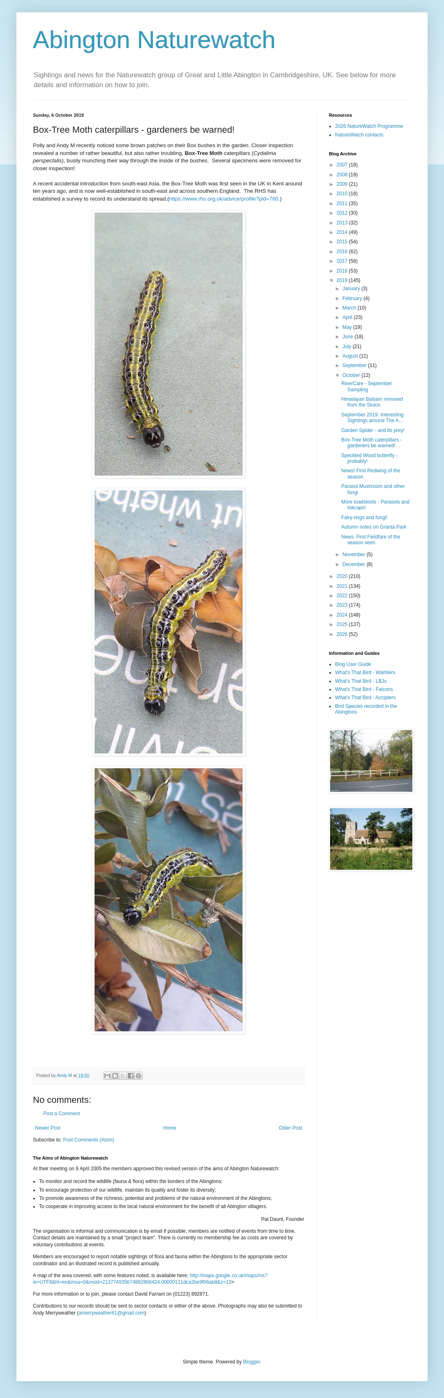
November (354, 554)
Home (169, 1128)
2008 (343, 175)
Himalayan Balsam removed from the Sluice (372, 402)
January (351, 288)
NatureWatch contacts (359, 135)
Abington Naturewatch (154, 39)
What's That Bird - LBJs (360, 681)
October (351, 375)
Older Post (290, 1128)
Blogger (251, 1362)
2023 (343, 605)
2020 (343, 576)
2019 (343, 280)
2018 (343, 271)
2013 (343, 223)
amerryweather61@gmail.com (111, 1313)
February (352, 298)
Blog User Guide (353, 664)
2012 (343, 213)
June (348, 337)
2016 (343, 251)
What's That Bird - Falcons (364, 689)
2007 (343, 165)
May (347, 327)
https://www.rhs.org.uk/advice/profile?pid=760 (223, 199)
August (350, 356)
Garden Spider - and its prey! (373, 430)
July (347, 346)
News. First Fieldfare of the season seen (370, 539)
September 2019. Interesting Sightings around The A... (372, 417)
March (350, 308)
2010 (343, 193)
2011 (343, 203)
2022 (343, 595)
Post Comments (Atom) (88, 1140)
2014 (343, 232)
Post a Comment (61, 1113)
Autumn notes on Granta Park (374, 527)
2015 (343, 242)
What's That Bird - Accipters (365, 697)
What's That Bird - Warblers (365, 672)
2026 (343, 634)
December (354, 564)
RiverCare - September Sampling (366, 386)
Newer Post (47, 1128)
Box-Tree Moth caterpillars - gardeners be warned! (371, 442)
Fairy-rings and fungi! (364, 517)
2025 (343, 624)
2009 (343, 184)
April (348, 317)
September (355, 365)
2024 (343, 615)
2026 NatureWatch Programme (369, 126)
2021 (343, 586)
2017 (343, 261)
